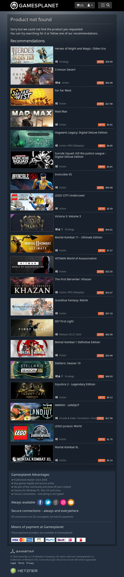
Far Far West (63, 90)
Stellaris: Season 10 (68, 363)
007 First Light (64, 321)
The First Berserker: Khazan (73, 279)
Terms (21, 562)
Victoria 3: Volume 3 (68, 216)
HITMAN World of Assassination (76, 258)
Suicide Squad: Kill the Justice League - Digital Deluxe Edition (80, 155)
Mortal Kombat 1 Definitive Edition (77, 342)
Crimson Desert (65, 69)
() (80, 5)
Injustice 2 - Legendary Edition (75, 384)
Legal (13, 562)
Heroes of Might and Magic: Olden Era (80, 48)
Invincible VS (63, 174)
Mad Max (61, 111)
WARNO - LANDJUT (67, 405)
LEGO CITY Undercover (70, 195)
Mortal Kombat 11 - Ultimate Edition (78, 237)
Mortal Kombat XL (66, 447)
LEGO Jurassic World (68, 426)
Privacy (30, 562)
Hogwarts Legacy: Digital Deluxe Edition (81, 132)
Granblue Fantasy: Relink (71, 300)
